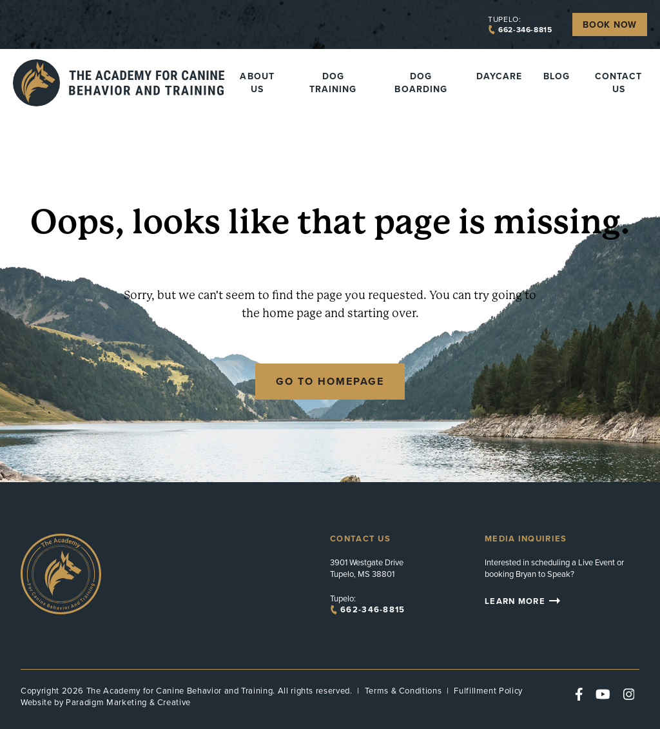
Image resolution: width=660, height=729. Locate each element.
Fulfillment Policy (488, 691)
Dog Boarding (420, 82)
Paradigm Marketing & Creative (128, 702)
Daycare (499, 76)
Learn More (524, 601)
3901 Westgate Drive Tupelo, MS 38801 (366, 568)
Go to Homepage (330, 381)
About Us (257, 82)
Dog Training (332, 82)
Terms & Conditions (403, 691)
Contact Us (618, 82)
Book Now (610, 24)
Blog (556, 76)
